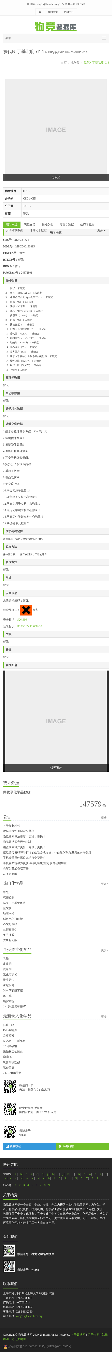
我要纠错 (66, 1146)
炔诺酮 (7, 969)
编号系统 (11, 224)
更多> (104, 817)
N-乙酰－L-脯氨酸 (14, 1040)
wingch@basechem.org (48, 4)
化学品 (75, 62)
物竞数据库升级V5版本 (17, 841)
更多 (101, 230)
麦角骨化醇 (10, 940)
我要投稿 (13, 1146)
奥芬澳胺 (8, 934)
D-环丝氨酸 (10, 1030)
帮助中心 (69, 12)
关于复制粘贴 (11, 825)
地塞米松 (8, 913)
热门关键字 (19, 1339)
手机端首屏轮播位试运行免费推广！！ (27, 857)
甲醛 (6, 892)
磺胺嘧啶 (8, 1001)
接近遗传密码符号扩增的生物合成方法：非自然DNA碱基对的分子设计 (47, 852)
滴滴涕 (7, 1056)
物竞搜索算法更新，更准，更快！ (24, 836)
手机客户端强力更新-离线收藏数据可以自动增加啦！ (36, 863)
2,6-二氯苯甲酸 (12, 1072)
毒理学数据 (67, 224)
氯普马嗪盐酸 (11, 1062)
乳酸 (6, 958)
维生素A (8, 979)
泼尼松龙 (8, 985)
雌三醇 (7, 996)
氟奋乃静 (8, 1067)
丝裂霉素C (9, 929)
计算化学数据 (38, 230)
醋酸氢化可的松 (13, 918)
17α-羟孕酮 (10, 1046)
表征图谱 (29, 224)
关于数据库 (78, 1334)
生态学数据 (87, 224)
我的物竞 (53, 12)
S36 (24, 619)
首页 (64, 62)
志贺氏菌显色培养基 (16, 868)
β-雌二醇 (8, 1024)
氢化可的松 (10, 974)
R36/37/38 (36, 626)
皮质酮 (7, 963)
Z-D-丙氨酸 (10, 874)
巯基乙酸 (8, 897)
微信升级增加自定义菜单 (18, 831)
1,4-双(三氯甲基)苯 (15, 1006)
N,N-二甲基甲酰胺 (14, 902)
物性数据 (47, 224)
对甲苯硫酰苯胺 (13, 990)
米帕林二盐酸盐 (13, 1051)
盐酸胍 (7, 908)
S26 (19, 619)
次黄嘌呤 (8, 1035)
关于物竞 (93, 1334)
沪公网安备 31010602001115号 (24, 1346)
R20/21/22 (23, 626)
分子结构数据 (14, 230)
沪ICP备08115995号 (59, 1346)
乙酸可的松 (10, 924)
